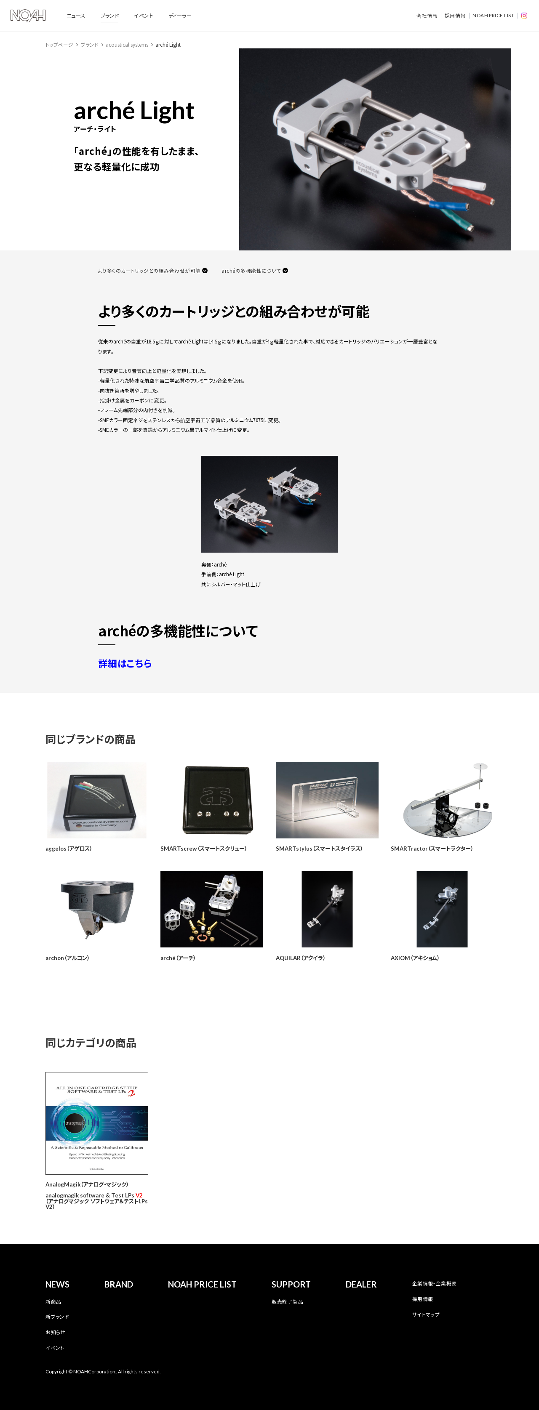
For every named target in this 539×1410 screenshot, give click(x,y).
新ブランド (57, 1316)
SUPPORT (291, 1284)
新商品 (53, 1301)
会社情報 (427, 15)
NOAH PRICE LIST (493, 15)
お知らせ (55, 1332)
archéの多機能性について (251, 270)
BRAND (118, 1284)
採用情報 (455, 15)
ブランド (109, 15)
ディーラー (180, 15)
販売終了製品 (287, 1301)
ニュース (76, 15)
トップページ (59, 44)
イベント (143, 15)
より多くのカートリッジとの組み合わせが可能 (149, 270)
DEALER (361, 1284)
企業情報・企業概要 (434, 1283)
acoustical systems (127, 44)
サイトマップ (426, 1314)
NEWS (57, 1284)
